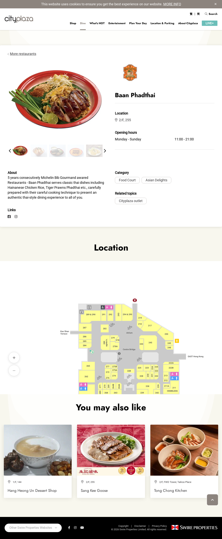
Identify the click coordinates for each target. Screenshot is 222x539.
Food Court (127, 180)
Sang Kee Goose (94, 490)
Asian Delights (156, 180)
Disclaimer (140, 526)
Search (211, 14)
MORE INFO (172, 4)
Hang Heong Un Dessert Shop (32, 490)
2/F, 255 (123, 120)
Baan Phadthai (98, 321)
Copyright (123, 526)
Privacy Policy (159, 526)
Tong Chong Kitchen (170, 490)
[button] (10, 150)
